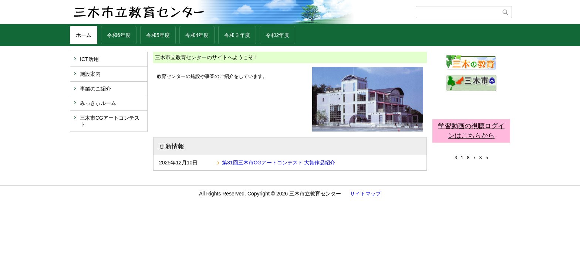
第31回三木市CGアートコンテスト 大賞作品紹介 (278, 163)
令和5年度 (158, 35)
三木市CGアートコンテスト (109, 121)
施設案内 (90, 74)
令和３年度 (237, 35)
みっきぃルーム (98, 103)
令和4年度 (197, 35)
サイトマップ (365, 194)
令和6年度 (119, 35)
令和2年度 (277, 35)
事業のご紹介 (95, 89)
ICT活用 (89, 59)
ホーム (83, 35)
